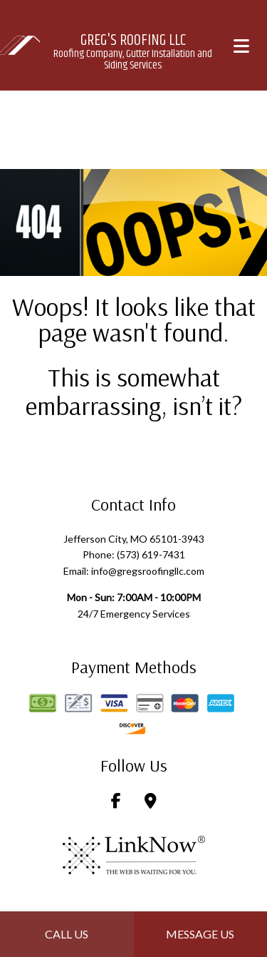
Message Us (200, 934)
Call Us (66, 934)
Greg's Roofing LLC (133, 41)
